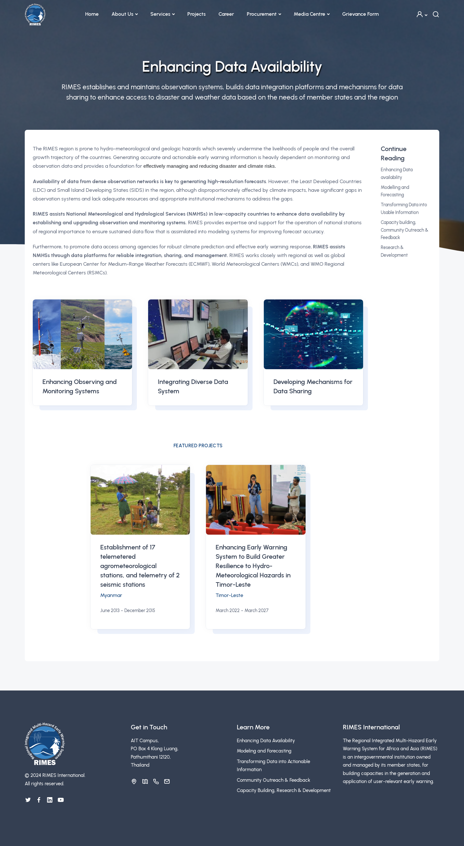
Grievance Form (360, 14)
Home (92, 14)
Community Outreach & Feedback (273, 780)
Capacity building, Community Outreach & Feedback (404, 230)
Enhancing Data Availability (266, 741)
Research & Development (394, 251)
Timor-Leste (229, 595)
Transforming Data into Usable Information (404, 208)
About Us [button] (122, 14)
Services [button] (160, 14)
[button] (421, 14)
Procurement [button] (262, 14)
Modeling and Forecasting (264, 751)
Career (226, 14)
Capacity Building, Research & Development (284, 790)
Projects (196, 14)
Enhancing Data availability (397, 173)
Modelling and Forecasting (395, 191)
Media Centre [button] (309, 14)
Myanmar (111, 595)
